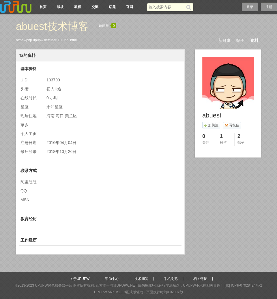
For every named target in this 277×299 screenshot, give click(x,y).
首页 (43, 7)
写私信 (231, 125)
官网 (129, 7)
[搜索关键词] (167, 7)
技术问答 (141, 279)
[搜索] (189, 7)
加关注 (211, 125)
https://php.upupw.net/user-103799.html (46, 40)
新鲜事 (224, 40)
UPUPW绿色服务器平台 (53, 285)
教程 (77, 7)
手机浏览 (171, 279)
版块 (60, 7)
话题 (112, 7)
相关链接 (200, 279)
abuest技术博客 (52, 26)
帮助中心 (112, 279)
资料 (254, 40)
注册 (268, 7)
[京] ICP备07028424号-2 (243, 285)
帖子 (240, 40)
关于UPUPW (80, 279)
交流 (94, 7)
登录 (249, 7)
